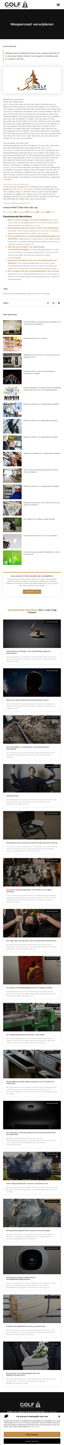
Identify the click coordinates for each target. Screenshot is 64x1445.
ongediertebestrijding (23, 293)
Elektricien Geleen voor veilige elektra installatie (40, 437)
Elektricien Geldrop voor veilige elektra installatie (41, 404)
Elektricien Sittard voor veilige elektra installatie (40, 420)
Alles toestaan (32, 1435)
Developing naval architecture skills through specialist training (31, 843)
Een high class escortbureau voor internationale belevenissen (31, 941)
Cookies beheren (32, 1441)
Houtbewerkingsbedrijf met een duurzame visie (25, 1326)
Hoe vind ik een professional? (16, 184)
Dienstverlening (9, 46)
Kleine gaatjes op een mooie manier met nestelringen (33, 228)
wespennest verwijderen (41, 293)
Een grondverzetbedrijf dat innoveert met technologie (28, 1230)
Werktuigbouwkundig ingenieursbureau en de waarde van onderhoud (30, 1082)
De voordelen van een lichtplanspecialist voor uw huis (33, 271)
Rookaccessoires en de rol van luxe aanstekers (40, 535)
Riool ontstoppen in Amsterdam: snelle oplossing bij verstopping (27, 748)
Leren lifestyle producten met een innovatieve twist (27, 1183)
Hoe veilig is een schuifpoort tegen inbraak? (39, 519)
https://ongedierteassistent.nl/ (16, 203)
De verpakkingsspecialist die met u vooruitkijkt (25, 1035)
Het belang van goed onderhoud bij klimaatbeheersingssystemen (20, 1278)
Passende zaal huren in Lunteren (35, 338)
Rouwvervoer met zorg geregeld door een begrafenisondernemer (23, 1374)
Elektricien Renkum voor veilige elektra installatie (41, 486)
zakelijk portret (12, 796)
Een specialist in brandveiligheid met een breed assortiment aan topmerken (30, 1133)
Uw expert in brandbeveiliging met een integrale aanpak (29, 988)
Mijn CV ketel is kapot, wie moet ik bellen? (28, 220)
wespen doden (10, 167)
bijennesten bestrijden (23, 189)
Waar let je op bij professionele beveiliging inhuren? (27, 700)
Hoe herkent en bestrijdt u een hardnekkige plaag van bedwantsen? (28, 652)
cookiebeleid (34, 1427)
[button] (59, 1416)
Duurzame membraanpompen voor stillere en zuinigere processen (29, 891)
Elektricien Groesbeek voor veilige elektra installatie (41, 453)
